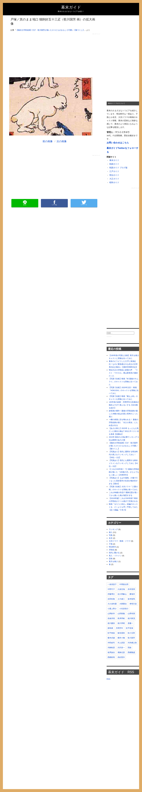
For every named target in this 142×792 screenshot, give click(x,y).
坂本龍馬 (131, 599)
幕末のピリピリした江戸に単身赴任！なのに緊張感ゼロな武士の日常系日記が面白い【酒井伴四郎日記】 (123, 364)
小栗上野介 (112, 609)
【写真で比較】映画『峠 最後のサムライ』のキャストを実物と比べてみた (123, 382)
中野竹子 (111, 589)
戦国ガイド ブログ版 (118, 168)
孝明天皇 (133, 604)
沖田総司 (111, 643)
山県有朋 (131, 613)
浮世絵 (111, 550)
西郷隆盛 (131, 652)
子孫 (110, 544)
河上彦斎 (121, 643)
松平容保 (129, 628)
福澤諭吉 (111, 652)
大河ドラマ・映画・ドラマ (119, 541)
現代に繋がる (114, 553)
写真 (110, 535)
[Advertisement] (54, 54)
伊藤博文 (111, 594)
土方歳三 (121, 599)
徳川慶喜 (111, 623)
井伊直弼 (131, 589)
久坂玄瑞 (121, 589)
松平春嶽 (111, 633)
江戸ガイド (114, 171)
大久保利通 (112, 604)
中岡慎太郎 (123, 584)
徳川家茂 (131, 618)
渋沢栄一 (121, 647)
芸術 (110, 558)
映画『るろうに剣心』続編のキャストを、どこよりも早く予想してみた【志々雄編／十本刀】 (123, 507)
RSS (108, 679)
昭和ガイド (114, 182)
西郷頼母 (111, 657)
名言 (110, 538)
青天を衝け (113, 561)
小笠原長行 (123, 609)
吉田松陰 (111, 599)
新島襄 (110, 628)
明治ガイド (114, 175)
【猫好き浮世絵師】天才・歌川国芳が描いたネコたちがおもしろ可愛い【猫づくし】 (50, 30)
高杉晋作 (121, 657)
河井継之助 (132, 643)
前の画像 (48, 141)
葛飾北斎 (121, 652)
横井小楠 (121, 638)
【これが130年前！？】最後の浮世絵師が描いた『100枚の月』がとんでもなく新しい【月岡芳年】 (124, 472)
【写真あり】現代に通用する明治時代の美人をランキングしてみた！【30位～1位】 (123, 454)
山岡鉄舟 (111, 613)
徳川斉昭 (121, 623)
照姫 (129, 647)
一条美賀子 (112, 584)
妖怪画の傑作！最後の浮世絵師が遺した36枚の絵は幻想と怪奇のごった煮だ (123, 414)
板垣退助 (121, 633)
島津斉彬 (121, 618)
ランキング (113, 529)
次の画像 (62, 141)
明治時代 (112, 547)
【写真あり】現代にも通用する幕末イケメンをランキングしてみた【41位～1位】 (123, 463)
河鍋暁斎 (111, 647)
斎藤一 (130, 623)
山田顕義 (121, 613)
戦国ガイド (114, 164)
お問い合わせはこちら (118, 142)
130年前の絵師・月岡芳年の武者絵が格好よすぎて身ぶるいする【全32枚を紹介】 (124, 405)
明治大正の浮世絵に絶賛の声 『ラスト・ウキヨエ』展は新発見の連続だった (123, 373)
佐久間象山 (122, 594)
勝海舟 (132, 594)
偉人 (110, 532)
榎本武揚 (111, 638)
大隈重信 (123, 604)
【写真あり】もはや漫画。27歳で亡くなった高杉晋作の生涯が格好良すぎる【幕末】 (123, 481)
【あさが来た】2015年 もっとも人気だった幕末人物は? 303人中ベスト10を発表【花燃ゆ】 (124, 431)
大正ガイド (114, 179)
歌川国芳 (131, 638)
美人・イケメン (115, 556)
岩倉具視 (111, 618)
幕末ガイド (71, 7)
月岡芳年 (119, 628)
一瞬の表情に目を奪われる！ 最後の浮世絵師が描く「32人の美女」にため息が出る (123, 422)
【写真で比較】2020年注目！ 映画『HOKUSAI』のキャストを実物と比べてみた (124, 390)
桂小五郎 (131, 633)
